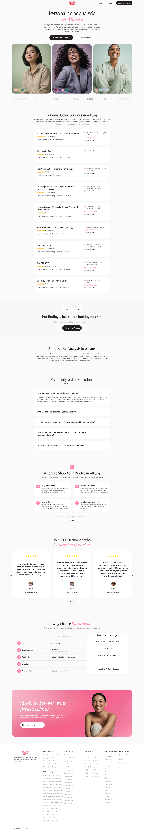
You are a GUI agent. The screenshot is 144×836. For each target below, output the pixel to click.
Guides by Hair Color (91, 776)
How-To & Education (91, 767)
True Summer (68, 776)
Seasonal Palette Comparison (74, 758)
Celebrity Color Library (71, 755)
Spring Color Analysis (50, 758)
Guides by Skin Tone (91, 770)
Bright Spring (68, 767)
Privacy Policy (124, 755)
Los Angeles (109, 763)
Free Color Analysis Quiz (51, 755)
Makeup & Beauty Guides (92, 764)
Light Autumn (68, 803)
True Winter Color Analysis (52, 815)
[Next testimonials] (132, 575)
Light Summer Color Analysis (52, 787)
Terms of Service (122, 759)
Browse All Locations (108, 755)
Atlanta (107, 793)
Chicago (108, 766)
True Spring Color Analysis (52, 778)
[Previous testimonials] (11, 575)
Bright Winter (68, 794)
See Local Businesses (84, 38)
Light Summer (68, 773)
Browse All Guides (90, 755)
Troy (72, 520)
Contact (123, 763)
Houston (108, 781)
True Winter (67, 791)
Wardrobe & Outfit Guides (93, 761)
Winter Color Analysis (50, 767)
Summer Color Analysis (51, 761)
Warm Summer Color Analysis (53, 796)
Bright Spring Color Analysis (52, 781)
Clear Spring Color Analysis (52, 784)
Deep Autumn (68, 785)
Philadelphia (109, 784)
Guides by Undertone (91, 773)
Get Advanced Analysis (61, 38)
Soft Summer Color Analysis (52, 793)
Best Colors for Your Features (94, 758)
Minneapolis (109, 799)
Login (111, 3)
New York (108, 760)
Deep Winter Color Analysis (52, 812)
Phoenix (107, 787)
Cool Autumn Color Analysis (52, 809)
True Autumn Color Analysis (52, 802)
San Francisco (109, 769)
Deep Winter (68, 788)
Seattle (107, 775)
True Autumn (68, 782)
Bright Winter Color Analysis (52, 818)
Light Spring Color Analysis (52, 775)
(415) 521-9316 (91, 138)
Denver (107, 778)
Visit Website (90, 141)
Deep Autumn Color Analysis (52, 806)
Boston (107, 772)
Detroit (107, 796)
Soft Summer (68, 770)
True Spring (67, 764)
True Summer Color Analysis (52, 790)
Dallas (107, 790)
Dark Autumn (68, 797)
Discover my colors (124, 3)
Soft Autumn (68, 779)
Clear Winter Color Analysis (52, 821)
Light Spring (68, 761)
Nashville (108, 802)
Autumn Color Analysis (50, 764)
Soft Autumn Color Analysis (52, 799)
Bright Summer (68, 800)
